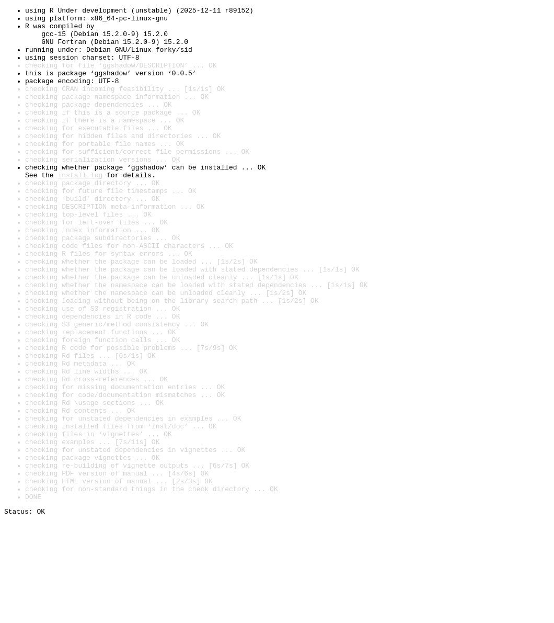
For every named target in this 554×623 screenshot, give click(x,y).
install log (79, 209)
